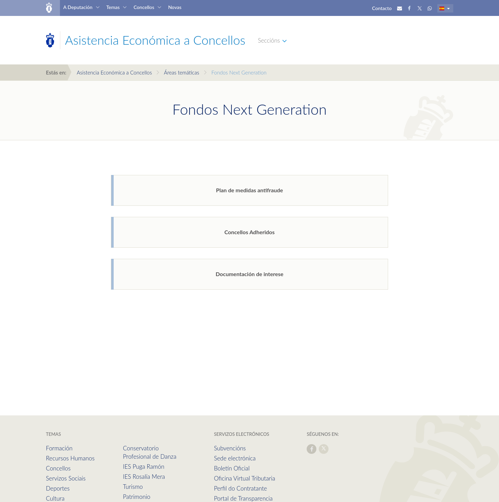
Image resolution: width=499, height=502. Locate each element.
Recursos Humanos (70, 458)
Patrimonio (136, 496)
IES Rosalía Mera (144, 476)
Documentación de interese (249, 274)
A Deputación (77, 7)
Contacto (382, 8)
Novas (174, 7)
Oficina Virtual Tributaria (244, 478)
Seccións (269, 40)
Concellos (143, 7)
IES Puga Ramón (144, 466)
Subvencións (230, 448)
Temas (113, 7)
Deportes (58, 488)
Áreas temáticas (181, 72)
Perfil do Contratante (240, 488)
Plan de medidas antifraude (249, 190)
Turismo (133, 486)
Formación (59, 448)
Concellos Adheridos (249, 232)
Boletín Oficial (232, 468)
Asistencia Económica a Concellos (114, 72)
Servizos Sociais (66, 478)
